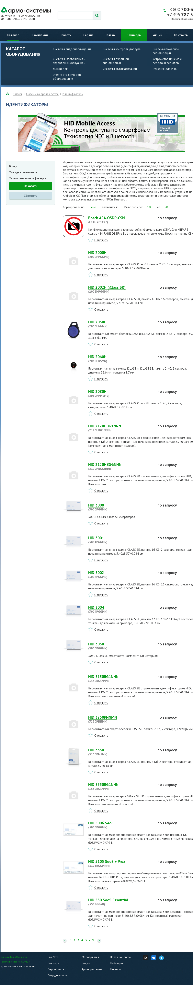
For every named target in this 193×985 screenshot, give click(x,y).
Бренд (13, 166)
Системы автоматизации (120, 69)
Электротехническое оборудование (67, 77)
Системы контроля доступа (122, 49)
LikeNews (54, 957)
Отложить (101, 240)
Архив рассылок (92, 969)
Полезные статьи (120, 957)
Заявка (110, 35)
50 (166, 207)
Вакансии (115, 969)
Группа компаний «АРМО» (15, 961)
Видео (86, 963)
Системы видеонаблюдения (72, 49)
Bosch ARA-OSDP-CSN (120, 219)
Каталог (13, 35)
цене (93, 207)
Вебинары (134, 35)
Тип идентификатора (23, 172)
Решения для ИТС (165, 69)
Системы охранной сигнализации (116, 61)
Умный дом (60, 69)
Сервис (88, 35)
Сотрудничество (58, 975)
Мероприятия (90, 957)
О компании (39, 35)
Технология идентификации (27, 178)
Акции (157, 35)
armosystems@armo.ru (14, 956)
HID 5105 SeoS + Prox (120, 863)
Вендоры (54, 963)
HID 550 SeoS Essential (120, 901)
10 (149, 207)
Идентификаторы (72, 94)
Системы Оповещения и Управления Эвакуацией (69, 61)
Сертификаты (56, 969)
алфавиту (108, 207)
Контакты (181, 35)
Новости (66, 35)
